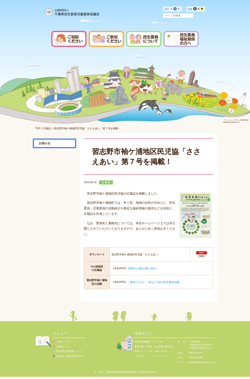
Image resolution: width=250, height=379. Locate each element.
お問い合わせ (161, 353)
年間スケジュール (144, 353)
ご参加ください (63, 348)
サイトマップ (161, 358)
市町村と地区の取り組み (142, 270)
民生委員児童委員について (68, 353)
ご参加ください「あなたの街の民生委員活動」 (155, 284)
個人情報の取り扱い (164, 348)
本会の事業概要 (142, 344)
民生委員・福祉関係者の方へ (70, 358)
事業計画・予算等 (144, 348)
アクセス (139, 358)
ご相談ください (63, 344)
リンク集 (158, 344)
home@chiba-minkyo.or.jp (202, 364)
